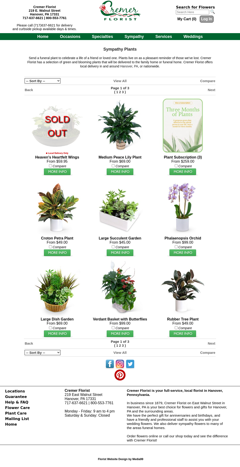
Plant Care (16, 413)
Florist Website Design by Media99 (120, 459)
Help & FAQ (16, 402)
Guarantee (16, 397)
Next (211, 90)
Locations (15, 391)
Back (29, 90)
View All (119, 81)
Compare (207, 81)
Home (43, 36)
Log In (206, 19)
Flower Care (17, 408)
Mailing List (17, 419)
